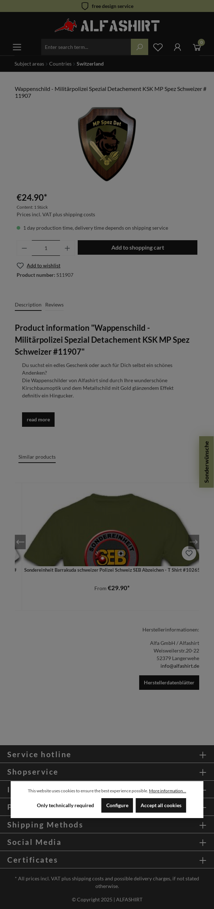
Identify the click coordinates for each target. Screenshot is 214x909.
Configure (117, 805)
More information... (167, 790)
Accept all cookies (161, 805)
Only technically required (65, 805)
